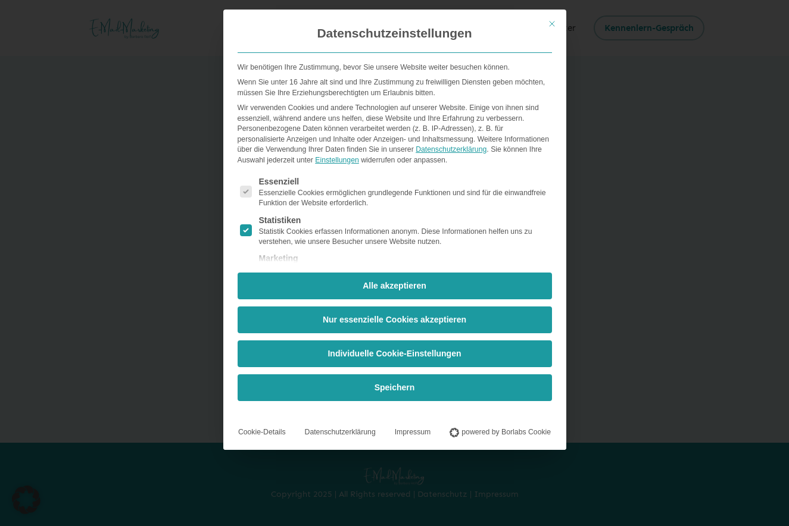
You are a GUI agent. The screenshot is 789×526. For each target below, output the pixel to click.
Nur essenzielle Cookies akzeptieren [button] (394, 317)
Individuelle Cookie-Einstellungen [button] (394, 351)
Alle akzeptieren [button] (394, 283)
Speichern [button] (395, 385)
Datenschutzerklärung (451, 147)
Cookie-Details (262, 429)
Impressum (413, 429)
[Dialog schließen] (552, 21)
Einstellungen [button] (337, 157)
